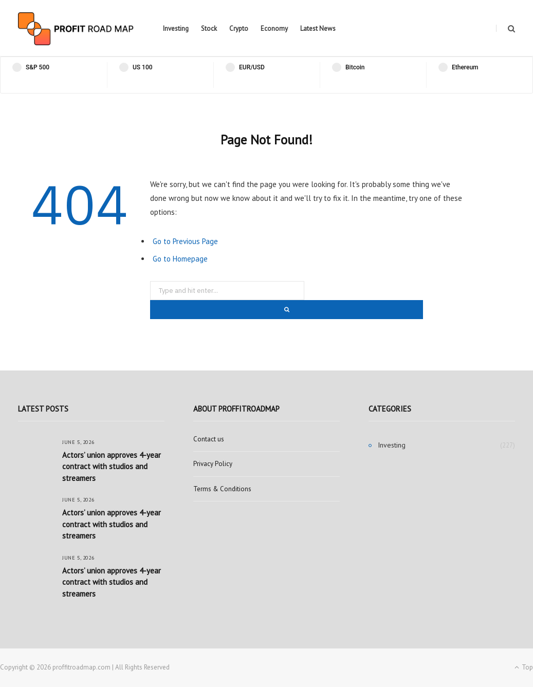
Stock (209, 28)
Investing (176, 28)
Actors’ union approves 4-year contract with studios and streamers (111, 466)
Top (523, 667)
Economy (274, 28)
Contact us (208, 439)
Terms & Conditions (222, 489)
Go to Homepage (180, 259)
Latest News (318, 28)
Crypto (238, 28)
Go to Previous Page (185, 241)
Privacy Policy (212, 463)
